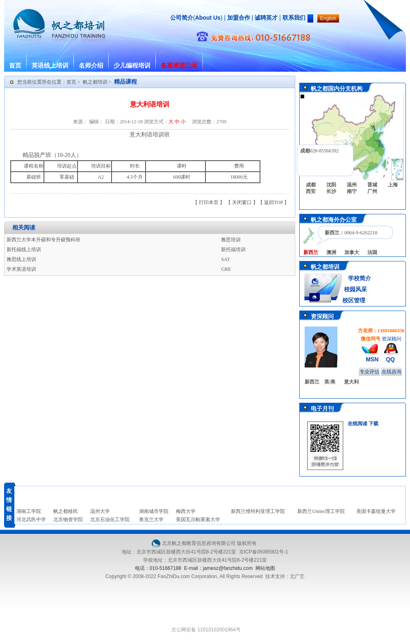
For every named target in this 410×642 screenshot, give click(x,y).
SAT (225, 259)
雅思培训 (231, 240)
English (328, 18)
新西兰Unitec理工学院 (321, 511)
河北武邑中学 (31, 519)
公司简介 (181, 17)
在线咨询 (391, 371)
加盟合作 (238, 17)
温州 (352, 185)
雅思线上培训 (21, 259)
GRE (226, 269)
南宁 (352, 191)
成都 (311, 185)
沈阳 (331, 185)
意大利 (351, 382)
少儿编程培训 (132, 65)
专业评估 (369, 371)
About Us (208, 17)
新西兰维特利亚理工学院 (258, 511)
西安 (311, 191)
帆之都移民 (65, 511)
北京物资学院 (68, 519)
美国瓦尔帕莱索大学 (198, 519)
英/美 (329, 382)
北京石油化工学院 (110, 519)
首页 (15, 65)
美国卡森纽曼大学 (376, 511)
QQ (390, 359)
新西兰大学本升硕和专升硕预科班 (43, 240)
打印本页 (209, 202)
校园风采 (354, 289)
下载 (373, 423)
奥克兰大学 (151, 519)
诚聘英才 (266, 17)
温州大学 (100, 511)
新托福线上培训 (24, 249)
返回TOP (273, 202)
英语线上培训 (50, 65)
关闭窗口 (242, 202)
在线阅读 (357, 423)
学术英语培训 (21, 269)
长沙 (331, 191)
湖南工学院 (28, 511)
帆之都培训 (95, 82)
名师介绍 (91, 65)
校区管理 (353, 300)
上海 (393, 185)
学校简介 (359, 278)
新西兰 (312, 382)
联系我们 (293, 17)
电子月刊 (322, 409)
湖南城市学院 (154, 511)
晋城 (372, 185)
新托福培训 (233, 249)
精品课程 (125, 82)
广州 (372, 191)
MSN (372, 359)
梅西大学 (186, 511)
